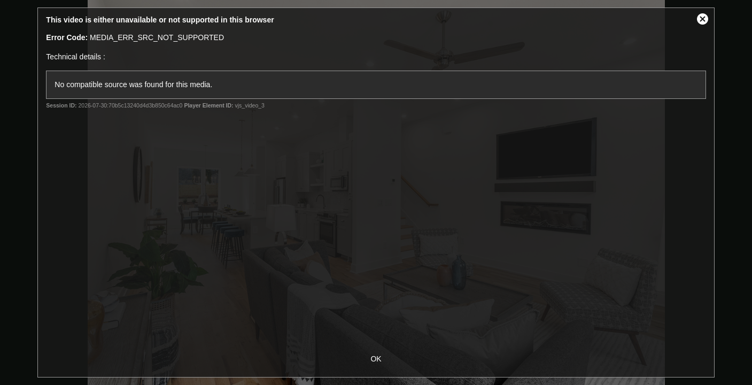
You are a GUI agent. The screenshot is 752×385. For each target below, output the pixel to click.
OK (375, 359)
